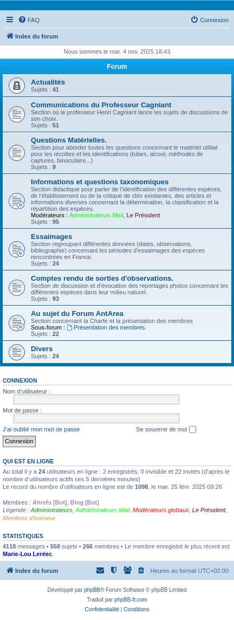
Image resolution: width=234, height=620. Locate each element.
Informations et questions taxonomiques (99, 182)
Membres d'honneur (29, 518)
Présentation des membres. (106, 327)
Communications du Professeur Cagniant (101, 105)
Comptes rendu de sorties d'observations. (102, 278)
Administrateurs (51, 510)
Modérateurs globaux (160, 510)
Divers (42, 349)
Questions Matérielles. (69, 140)
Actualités (48, 82)
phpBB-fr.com (130, 600)
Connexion (20, 380)
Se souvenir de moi (166, 430)
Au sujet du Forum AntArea (77, 313)
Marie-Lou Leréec (27, 554)
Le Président (143, 215)
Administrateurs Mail (96, 215)
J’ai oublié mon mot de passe (41, 429)
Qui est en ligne (28, 461)
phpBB (92, 590)
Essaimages (51, 236)
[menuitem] (29, 20)
